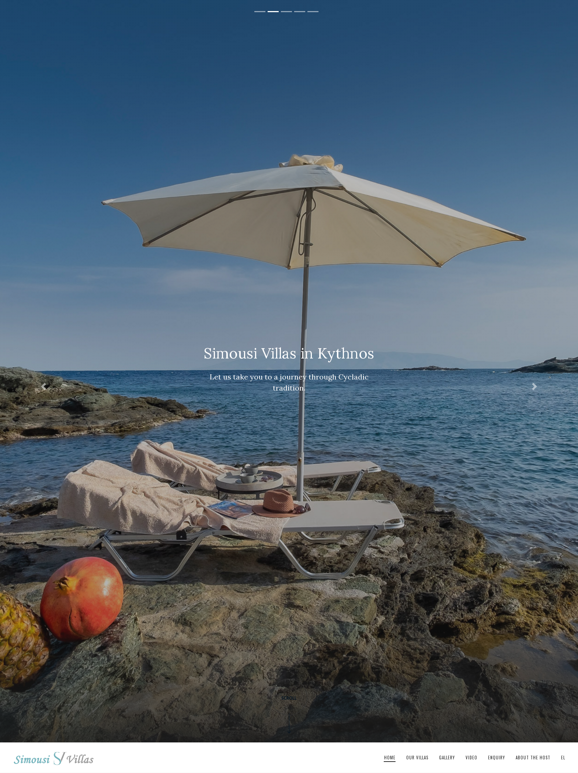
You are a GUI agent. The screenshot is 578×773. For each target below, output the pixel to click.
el (563, 757)
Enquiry (496, 757)
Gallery (447, 757)
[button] (43, 386)
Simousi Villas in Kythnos (54, 757)
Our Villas (417, 757)
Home (390, 757)
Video (471, 757)
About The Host (533, 757)
